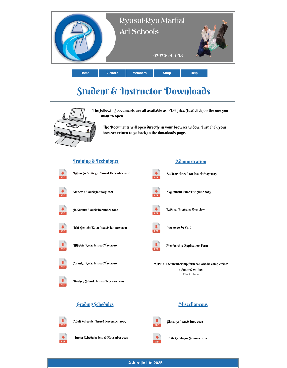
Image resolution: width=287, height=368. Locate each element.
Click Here (191, 274)
